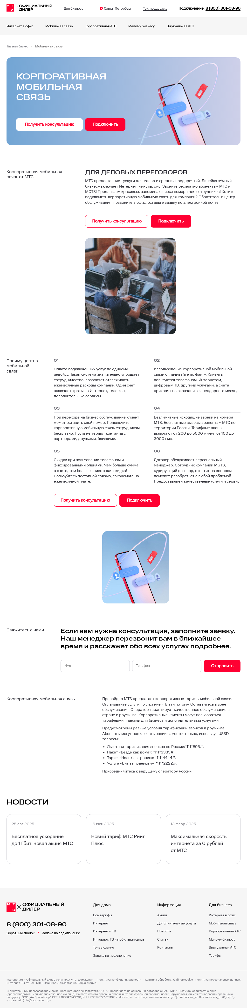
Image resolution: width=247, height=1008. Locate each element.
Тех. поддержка (155, 9)
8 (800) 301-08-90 (37, 923)
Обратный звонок (20, 932)
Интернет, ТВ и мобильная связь (118, 938)
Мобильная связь (59, 26)
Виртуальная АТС (180, 26)
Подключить (105, 124)
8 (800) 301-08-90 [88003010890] (223, 8)
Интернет (101, 922)
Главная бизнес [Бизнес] (19, 46)
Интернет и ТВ (104, 930)
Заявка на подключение (61, 932)
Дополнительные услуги (176, 922)
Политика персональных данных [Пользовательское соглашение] (217, 978)
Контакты (165, 946)
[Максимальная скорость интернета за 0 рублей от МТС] (203, 838)
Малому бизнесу (141, 26)
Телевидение (103, 946)
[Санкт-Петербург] (29, 8)
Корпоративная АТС (100, 26)
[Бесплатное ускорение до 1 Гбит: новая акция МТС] (44, 838)
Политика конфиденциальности (119, 978)
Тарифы (215, 954)
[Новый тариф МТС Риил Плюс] (123, 838)
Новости (164, 930)
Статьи (162, 938)
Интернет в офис (20, 26)
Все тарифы (102, 914)
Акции (162, 914)
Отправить (222, 664)
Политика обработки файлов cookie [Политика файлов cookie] (168, 978)
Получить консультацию (49, 124)
